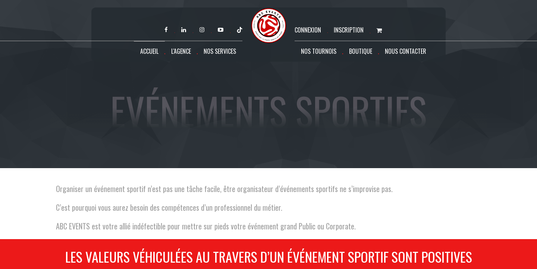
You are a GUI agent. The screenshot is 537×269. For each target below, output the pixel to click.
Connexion (308, 30)
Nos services (220, 51)
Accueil (149, 51)
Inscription (349, 30)
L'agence (181, 51)
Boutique (360, 51)
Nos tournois (318, 51)
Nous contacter (405, 51)
